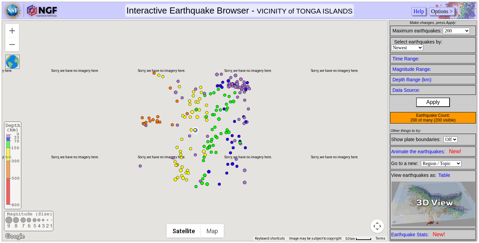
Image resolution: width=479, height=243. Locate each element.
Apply (433, 102)
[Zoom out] (12, 44)
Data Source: (406, 90)
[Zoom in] (12, 30)
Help (418, 11)
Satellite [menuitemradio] (183, 231)
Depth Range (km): (412, 79)
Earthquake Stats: (418, 234)
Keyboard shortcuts (270, 238)
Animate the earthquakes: (426, 151)
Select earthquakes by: (418, 42)
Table (444, 175)
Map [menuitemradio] (212, 231)
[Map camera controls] (377, 226)
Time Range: (406, 58)
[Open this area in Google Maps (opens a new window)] (15, 236)
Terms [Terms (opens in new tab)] (380, 238)
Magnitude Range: (411, 69)
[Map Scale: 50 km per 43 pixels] (358, 238)
